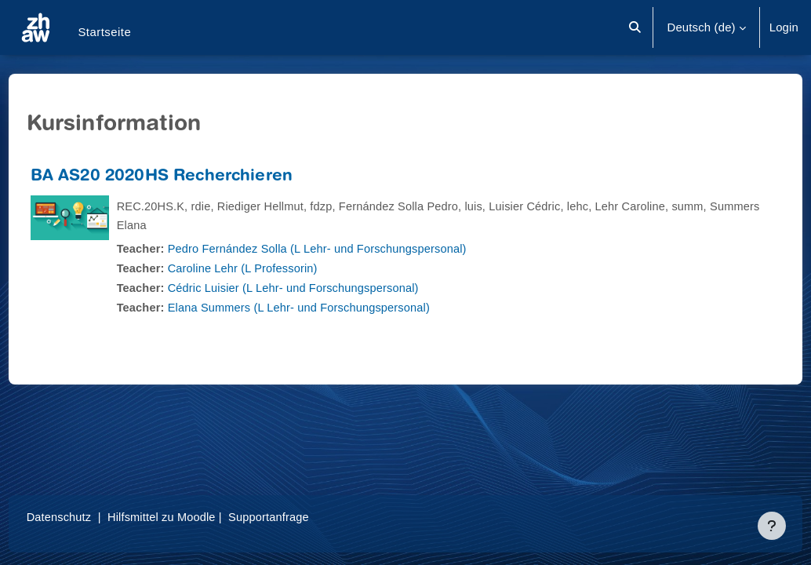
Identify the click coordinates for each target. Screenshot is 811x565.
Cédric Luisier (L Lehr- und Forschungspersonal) (327, 287)
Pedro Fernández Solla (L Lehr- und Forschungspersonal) (351, 248)
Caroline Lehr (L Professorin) (274, 268)
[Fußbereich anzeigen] (772, 526)
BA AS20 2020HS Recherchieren (191, 177)
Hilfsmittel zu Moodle (194, 516)
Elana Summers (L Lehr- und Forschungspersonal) (332, 307)
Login (783, 27)
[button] (635, 27)
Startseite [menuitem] (104, 31)
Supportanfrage (304, 516)
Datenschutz (89, 516)
